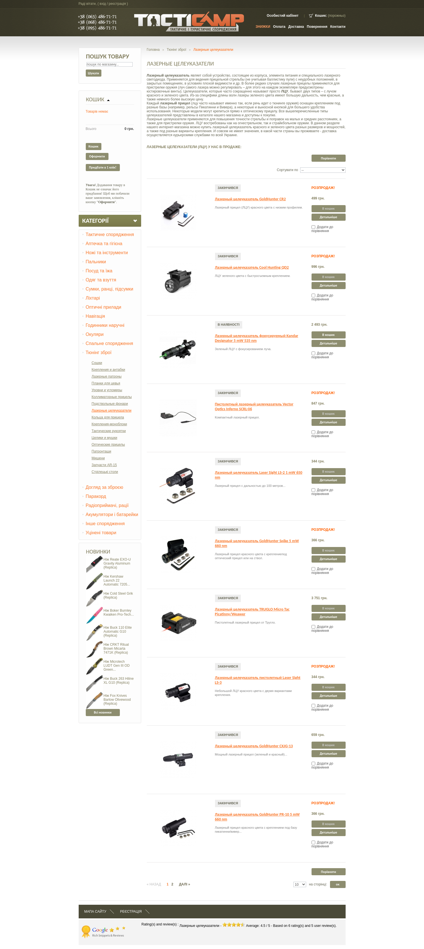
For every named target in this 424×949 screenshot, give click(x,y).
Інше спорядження (105, 523)
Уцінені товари (101, 532)
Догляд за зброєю (104, 487)
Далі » (184, 884)
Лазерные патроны (107, 376)
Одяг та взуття (101, 279)
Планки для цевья (106, 383)
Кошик (95, 99)
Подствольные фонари (110, 404)
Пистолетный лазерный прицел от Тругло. (245, 622)
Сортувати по (287, 170)
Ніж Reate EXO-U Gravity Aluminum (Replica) (117, 563)
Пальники (96, 261)
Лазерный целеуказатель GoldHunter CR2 (250, 199)
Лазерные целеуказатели (111, 411)
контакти (338, 27)
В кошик (328, 335)
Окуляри (95, 334)
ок (337, 884)
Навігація (95, 316)
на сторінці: (318, 884)
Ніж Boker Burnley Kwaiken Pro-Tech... (119, 612)
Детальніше (328, 217)
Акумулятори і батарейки (112, 514)
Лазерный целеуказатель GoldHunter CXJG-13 (254, 746)
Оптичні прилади (104, 307)
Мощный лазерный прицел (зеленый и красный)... (251, 754)
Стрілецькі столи (105, 472)
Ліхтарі (93, 298)
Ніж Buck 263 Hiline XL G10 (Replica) (119, 681)
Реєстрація (131, 912)
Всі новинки (102, 712)
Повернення (317, 27)
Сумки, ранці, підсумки (109, 289)
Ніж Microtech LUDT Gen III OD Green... (117, 666)
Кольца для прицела (108, 417)
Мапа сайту (95, 912)
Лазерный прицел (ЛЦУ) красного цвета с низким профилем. (259, 207)
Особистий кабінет (282, 16)
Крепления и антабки (108, 370)
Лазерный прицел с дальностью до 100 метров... (250, 485)
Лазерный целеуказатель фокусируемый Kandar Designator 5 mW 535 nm (256, 338)
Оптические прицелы (108, 445)
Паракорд (96, 496)
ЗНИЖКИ (263, 27)
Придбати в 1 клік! (102, 167)
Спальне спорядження (109, 343)
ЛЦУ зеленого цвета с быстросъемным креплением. (253, 275)
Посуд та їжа (99, 270)
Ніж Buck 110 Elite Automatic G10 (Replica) (118, 631)
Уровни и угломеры (107, 390)
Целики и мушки (104, 438)
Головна (153, 50)
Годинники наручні (105, 325)
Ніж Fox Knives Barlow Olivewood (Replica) (117, 700)
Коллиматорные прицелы (112, 397)
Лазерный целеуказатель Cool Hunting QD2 (252, 267)
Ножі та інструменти (107, 252)
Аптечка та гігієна (104, 243)
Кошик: (321, 16)
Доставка (296, 27)
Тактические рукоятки (109, 431)
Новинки (98, 551)
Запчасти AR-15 (104, 465)
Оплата (279, 27)
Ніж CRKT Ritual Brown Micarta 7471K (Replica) (116, 649)
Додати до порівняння (322, 229)
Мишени (98, 458)
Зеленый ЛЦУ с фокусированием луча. (243, 349)
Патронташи (101, 451)
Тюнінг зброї (99, 352)
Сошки (97, 363)
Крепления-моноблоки (109, 424)
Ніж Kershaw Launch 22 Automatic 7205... (117, 580)
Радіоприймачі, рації (107, 505)
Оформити (97, 156)
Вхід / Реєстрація (113, 4)
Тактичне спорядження (110, 234)
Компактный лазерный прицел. (237, 417)
